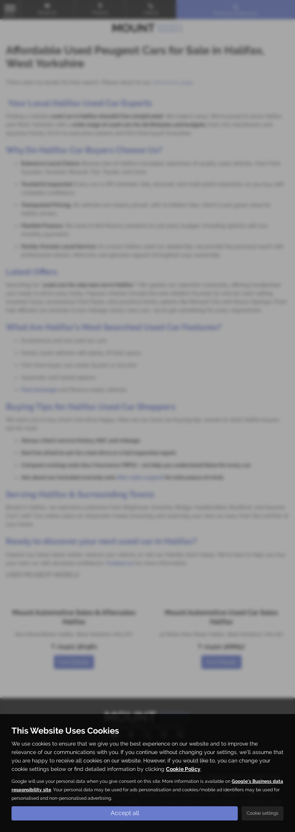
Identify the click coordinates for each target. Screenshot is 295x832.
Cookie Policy (183, 769)
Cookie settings (262, 813)
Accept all (125, 813)
